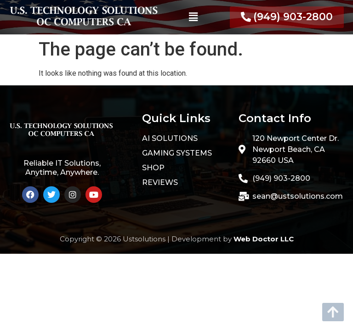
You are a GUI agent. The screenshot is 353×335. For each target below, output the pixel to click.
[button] (193, 17)
